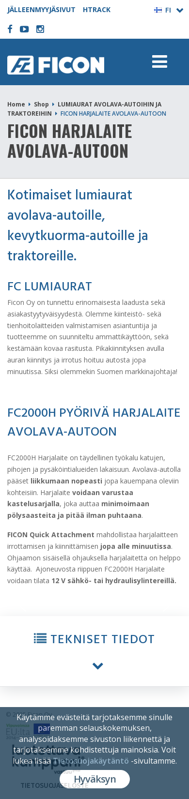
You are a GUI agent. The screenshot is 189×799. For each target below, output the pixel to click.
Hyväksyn (95, 778)
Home (16, 104)
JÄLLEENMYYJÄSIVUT (41, 9)
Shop (41, 104)
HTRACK (96, 9)
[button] (94, 651)
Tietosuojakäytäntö (91, 760)
